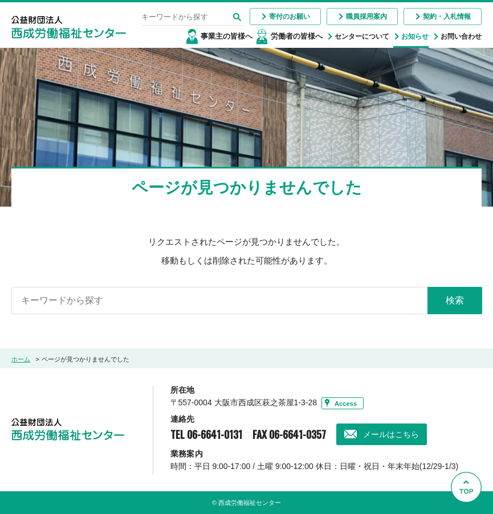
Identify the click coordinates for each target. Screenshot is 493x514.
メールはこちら (391, 434)
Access (346, 403)
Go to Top (468, 513)
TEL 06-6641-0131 (206, 434)
